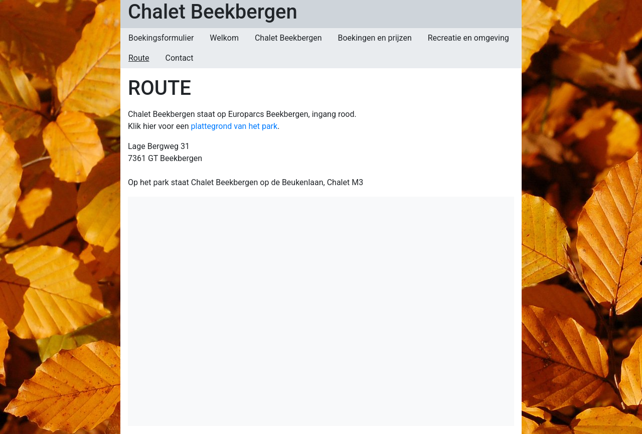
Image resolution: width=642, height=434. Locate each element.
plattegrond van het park (234, 126)
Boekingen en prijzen (375, 38)
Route (138, 58)
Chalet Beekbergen (212, 12)
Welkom (224, 38)
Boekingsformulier (161, 38)
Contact (180, 58)
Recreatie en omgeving (468, 38)
